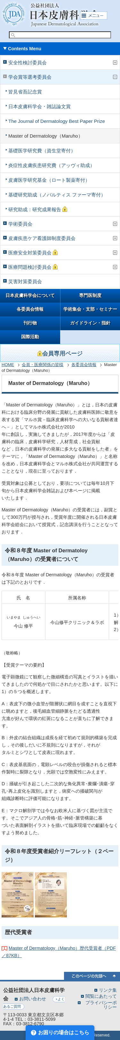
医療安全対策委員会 (33, 252)
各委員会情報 (30, 309)
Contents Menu (24, 48)
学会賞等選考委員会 (30, 77)
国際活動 (30, 336)
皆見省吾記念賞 (25, 91)
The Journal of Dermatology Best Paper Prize (56, 121)
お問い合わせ (32, 998)
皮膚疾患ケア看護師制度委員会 (42, 238)
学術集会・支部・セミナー (90, 309)
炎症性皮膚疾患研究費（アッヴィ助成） (51, 165)
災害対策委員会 (25, 281)
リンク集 (108, 990)
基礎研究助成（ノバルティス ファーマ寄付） (57, 194)
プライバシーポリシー (101, 1005)
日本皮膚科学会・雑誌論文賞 (39, 106)
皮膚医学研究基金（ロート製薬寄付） (49, 180)
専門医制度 (90, 295)
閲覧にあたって (101, 996)
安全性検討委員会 (27, 62)
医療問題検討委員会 (33, 267)
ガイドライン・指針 (90, 323)
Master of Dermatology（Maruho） (45, 136)
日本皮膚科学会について (30, 295)
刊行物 (30, 323)
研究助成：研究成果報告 (37, 209)
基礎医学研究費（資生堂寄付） (42, 150)
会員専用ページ (60, 353)
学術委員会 (20, 224)
